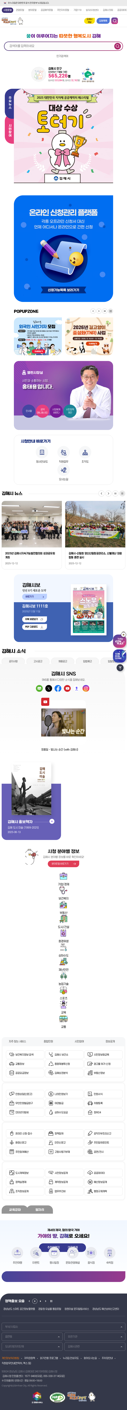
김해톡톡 (103, 20)
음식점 (91, 1262)
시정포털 (7, 10)
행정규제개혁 (100, 1191)
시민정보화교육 (101, 1054)
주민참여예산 (21, 1151)
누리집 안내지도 (71, 1358)
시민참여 (10, 130)
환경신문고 (20, 1142)
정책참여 (59, 1133)
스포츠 (63, 998)
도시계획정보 (21, 1173)
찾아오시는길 (90, 1358)
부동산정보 (99, 1073)
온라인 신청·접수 (23, 1133)
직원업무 (63, 461)
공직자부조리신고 (102, 1133)
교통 (63, 1027)
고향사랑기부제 (62, 1151)
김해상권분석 (61, 1073)
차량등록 (98, 1103)
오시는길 (63, 479)
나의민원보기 (61, 1094)
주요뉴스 (10, 102)
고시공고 (38, 661)
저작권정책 (29, 1358)
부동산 (63, 913)
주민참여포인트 (101, 1142)
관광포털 (20, 10)
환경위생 (64, 941)
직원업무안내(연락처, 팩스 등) (16, 1363)
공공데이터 (99, 1173)
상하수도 (64, 955)
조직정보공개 (21, 1191)
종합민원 (48, 1041)
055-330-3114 (51, 1376)
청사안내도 (42, 461)
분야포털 (32, 10)
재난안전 (64, 969)
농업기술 (64, 984)
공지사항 (13, 661)
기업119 (77, 10)
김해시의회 (108, 10)
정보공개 (110, 1041)
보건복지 (64, 898)
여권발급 (59, 1103)
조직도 (85, 461)
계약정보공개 (61, 1182)
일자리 (39, 1210)
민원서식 (98, 1094)
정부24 (97, 1112)
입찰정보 (112, 661)
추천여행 (17, 1262)
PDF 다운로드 (31, 626)
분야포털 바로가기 (60, 863)
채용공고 (62, 661)
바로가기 (28, 596)
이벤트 (35, 1262)
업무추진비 (60, 1191)
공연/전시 (99, 1151)
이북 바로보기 (31, 619)
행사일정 (54, 1262)
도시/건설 (63, 927)
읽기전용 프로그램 (49, 1358)
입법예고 (87, 661)
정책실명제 (20, 1182)
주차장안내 (107, 1358)
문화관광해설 (73, 1262)
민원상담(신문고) (23, 1094)
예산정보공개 (100, 1182)
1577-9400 (30, 1376)
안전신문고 (60, 1142)
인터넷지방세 (21, 1112)
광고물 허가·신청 (102, 1064)
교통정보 (19, 1064)
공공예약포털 (47, 10)
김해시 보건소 (61, 1054)
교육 (63, 1012)
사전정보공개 (61, 1173)
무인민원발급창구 (24, 1103)
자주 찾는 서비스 (17, 1041)
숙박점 (109, 1262)
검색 (117, 46)
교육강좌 (15, 1210)
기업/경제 (63, 884)
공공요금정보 (21, 1073)
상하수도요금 (61, 1112)
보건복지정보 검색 (24, 1054)
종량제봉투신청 (62, 1064)
